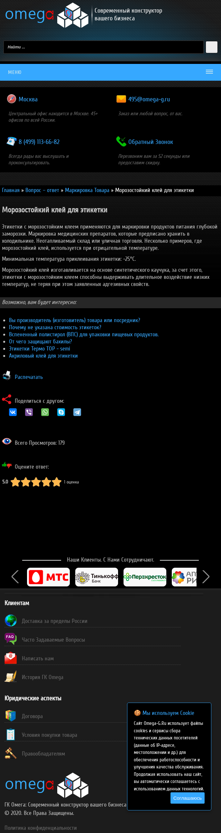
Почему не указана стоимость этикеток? (55, 327)
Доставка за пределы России (54, 621)
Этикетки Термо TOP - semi (39, 348)
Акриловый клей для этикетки (43, 355)
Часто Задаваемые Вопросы (53, 639)
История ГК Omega (42, 677)
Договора (32, 716)
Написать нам (38, 658)
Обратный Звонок (150, 142)
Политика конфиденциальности (41, 827)
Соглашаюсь (187, 798)
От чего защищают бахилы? (40, 341)
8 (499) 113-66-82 (39, 142)
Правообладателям (43, 753)
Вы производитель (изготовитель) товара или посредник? (74, 320)
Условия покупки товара (49, 734)
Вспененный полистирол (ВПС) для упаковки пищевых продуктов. (84, 334)
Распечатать (29, 377)
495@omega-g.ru (149, 99)
